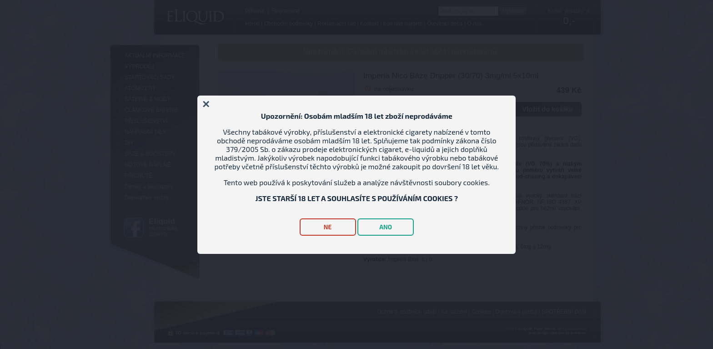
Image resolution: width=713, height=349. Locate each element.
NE (327, 227)
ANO (385, 227)
